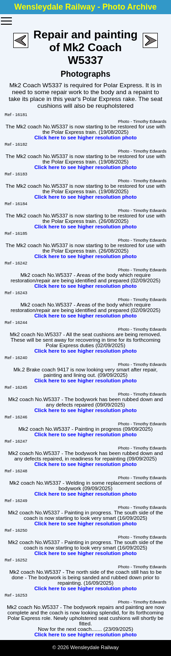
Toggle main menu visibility (7, 17)
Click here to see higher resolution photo (85, 137)
